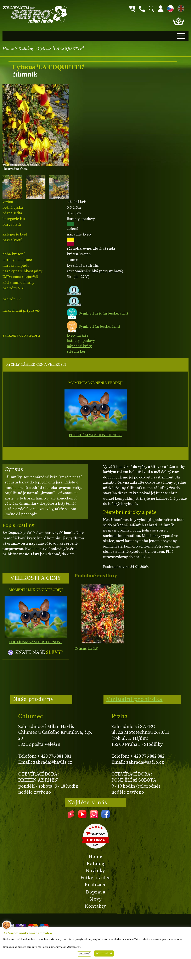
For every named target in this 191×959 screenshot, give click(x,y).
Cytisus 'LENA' (86, 648)
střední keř (76, 351)
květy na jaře (78, 335)
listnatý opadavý (81, 340)
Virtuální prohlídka (134, 699)
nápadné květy (79, 346)
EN (180, 7)
